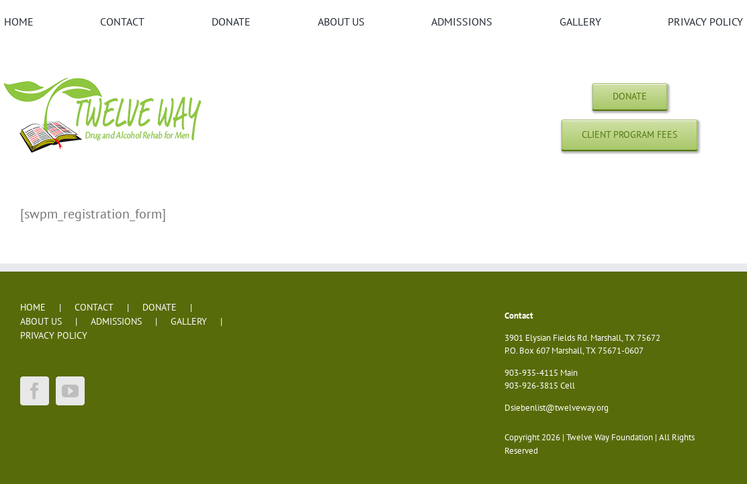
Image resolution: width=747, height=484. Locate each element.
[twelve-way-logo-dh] (105, 77)
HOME (33, 307)
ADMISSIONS (116, 321)
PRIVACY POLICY (53, 335)
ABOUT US (41, 321)
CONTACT (94, 307)
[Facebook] (34, 390)
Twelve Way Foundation (609, 437)
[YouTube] (70, 390)
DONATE (159, 307)
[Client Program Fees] (629, 135)
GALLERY (189, 321)
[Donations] (629, 96)
